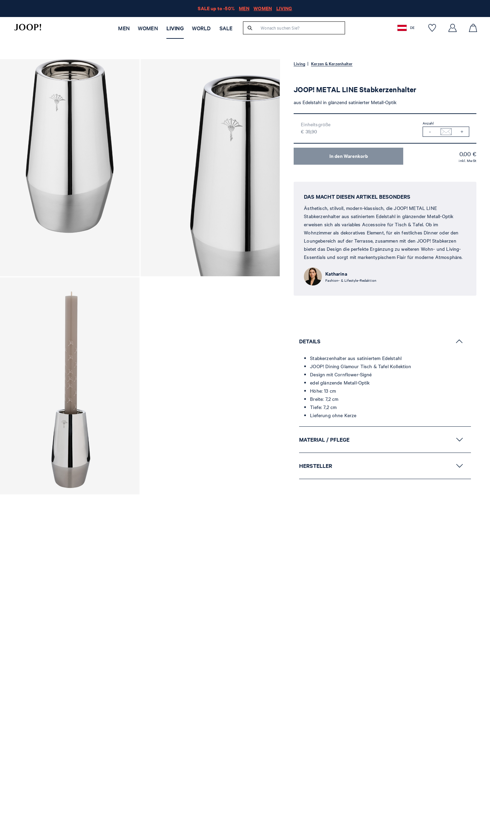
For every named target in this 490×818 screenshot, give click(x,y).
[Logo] (27, 27)
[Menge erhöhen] (462, 131)
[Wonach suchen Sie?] (301, 28)
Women (148, 28)
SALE (226, 28)
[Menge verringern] (430, 131)
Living (175, 28)
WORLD (201, 28)
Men (123, 28)
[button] (406, 27)
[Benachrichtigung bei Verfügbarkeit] (446, 131)
